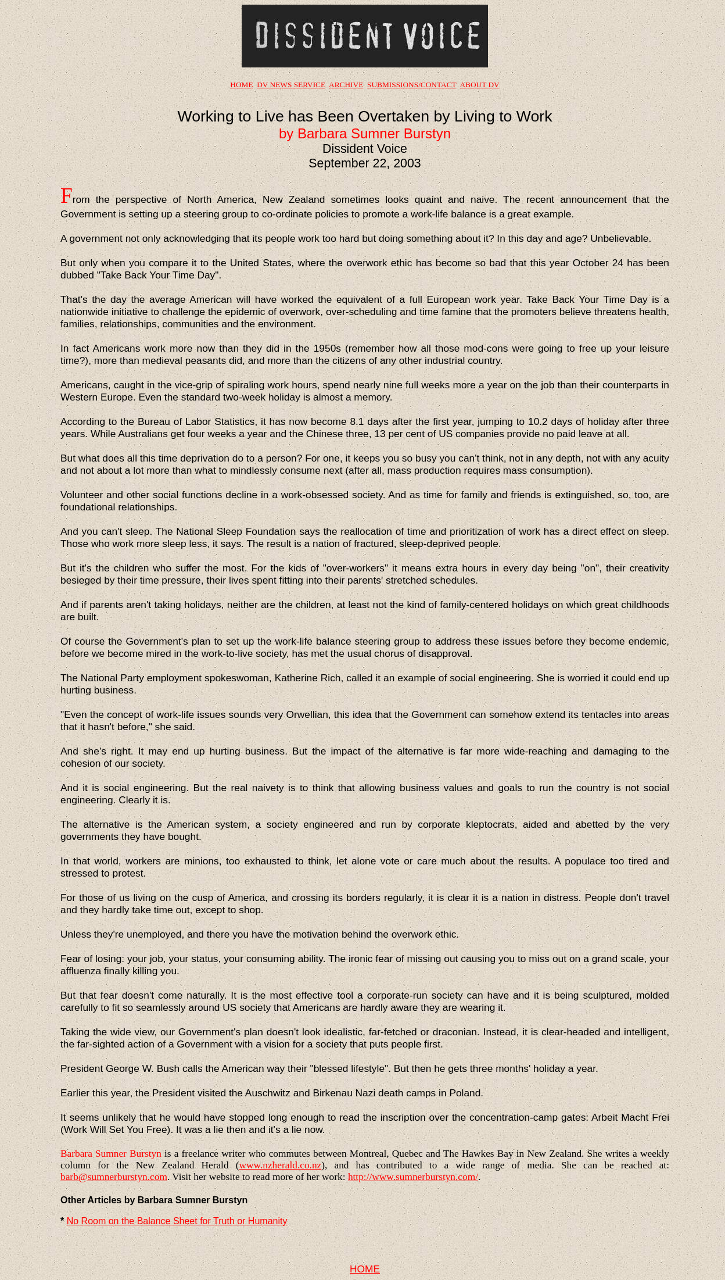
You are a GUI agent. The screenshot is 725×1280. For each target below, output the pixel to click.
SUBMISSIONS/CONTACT (411, 84)
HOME (241, 84)
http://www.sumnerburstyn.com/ (413, 1176)
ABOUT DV (479, 84)
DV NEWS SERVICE (291, 84)
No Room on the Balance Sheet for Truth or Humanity (177, 1221)
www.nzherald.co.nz (280, 1165)
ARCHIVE (346, 84)
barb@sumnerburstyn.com (113, 1176)
